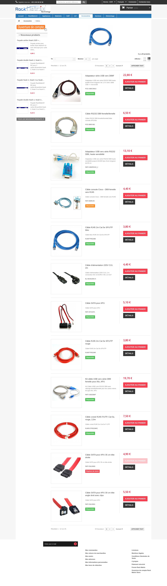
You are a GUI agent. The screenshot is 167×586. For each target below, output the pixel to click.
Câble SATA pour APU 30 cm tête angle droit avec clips (99, 494)
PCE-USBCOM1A (90, 89)
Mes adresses (90, 559)
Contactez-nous (144, 2)
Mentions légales (138, 553)
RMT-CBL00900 (90, 466)
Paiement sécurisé (138, 564)
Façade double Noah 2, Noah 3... (30, 60)
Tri (52, 59)
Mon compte (91, 546)
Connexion (132, 2)
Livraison (135, 550)
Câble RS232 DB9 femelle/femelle (100, 114)
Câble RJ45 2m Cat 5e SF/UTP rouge (99, 342)
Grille (144, 59)
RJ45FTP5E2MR (90, 352)
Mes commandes (91, 550)
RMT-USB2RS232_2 (91, 167)
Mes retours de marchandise (95, 553)
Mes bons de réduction (93, 565)
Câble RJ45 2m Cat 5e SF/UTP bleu (99, 228)
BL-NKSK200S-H (90, 279)
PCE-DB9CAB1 (90, 124)
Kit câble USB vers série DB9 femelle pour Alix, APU (98, 380)
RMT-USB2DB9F (90, 394)
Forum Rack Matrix (138, 567)
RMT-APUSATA (90, 312)
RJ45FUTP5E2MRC (91, 428)
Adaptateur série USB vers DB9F (99, 76)
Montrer (80, 59)
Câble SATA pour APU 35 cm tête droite (99, 456)
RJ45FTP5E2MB (90, 239)
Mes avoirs (89, 556)
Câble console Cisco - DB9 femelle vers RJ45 (100, 190)
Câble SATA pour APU (95, 303)
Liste (149, 59)
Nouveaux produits (30, 35)
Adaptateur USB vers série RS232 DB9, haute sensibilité (100, 153)
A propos (135, 561)
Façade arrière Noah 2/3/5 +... (28, 40)
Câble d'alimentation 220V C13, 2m (99, 266)
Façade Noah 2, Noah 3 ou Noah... (30, 80)
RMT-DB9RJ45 (90, 201)
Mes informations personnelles (96, 562)
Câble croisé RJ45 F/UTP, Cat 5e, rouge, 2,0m (100, 418)
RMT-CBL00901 (90, 504)
